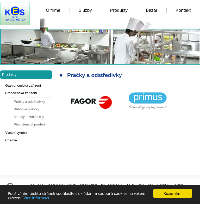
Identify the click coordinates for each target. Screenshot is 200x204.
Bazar (151, 10)
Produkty (119, 10)
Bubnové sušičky (26, 109)
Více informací (36, 198)
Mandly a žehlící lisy (29, 117)
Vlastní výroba (16, 133)
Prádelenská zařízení (21, 93)
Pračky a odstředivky (29, 102)
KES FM (15, 14)
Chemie (11, 140)
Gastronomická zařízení (23, 85)
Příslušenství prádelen (30, 124)
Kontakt (183, 10)
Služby (85, 10)
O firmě (53, 10)
